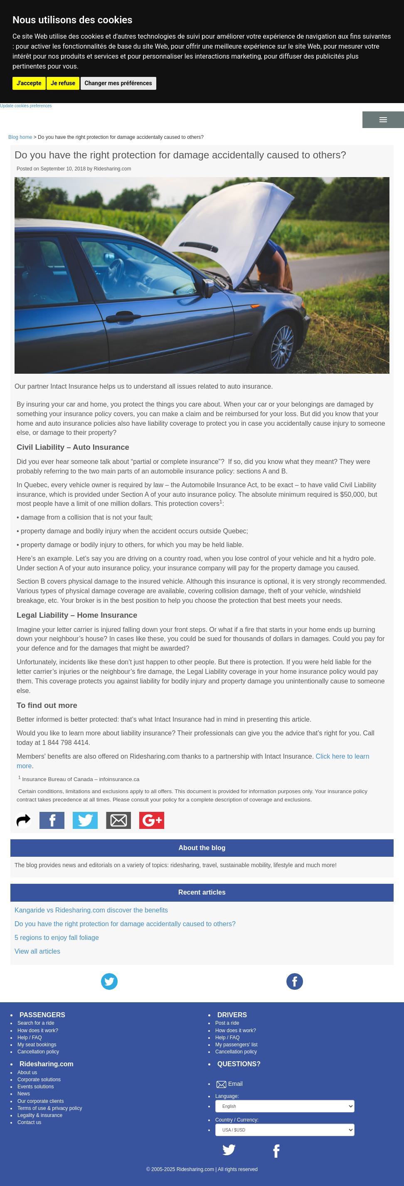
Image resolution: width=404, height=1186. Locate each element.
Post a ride (227, 1023)
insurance (51, 1115)
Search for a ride (35, 1023)
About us (27, 1072)
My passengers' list (236, 1045)
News (23, 1094)
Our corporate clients (40, 1101)
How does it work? (37, 1030)
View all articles (37, 951)
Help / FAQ (29, 1038)
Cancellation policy (38, 1052)
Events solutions (35, 1087)
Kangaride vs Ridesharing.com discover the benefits (91, 910)
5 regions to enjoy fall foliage (57, 937)
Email (235, 1083)
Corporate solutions (39, 1079)
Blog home (20, 137)
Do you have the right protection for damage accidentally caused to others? (125, 923)
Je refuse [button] (63, 83)
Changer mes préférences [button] (118, 83)
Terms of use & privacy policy (49, 1108)
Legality (25, 1115)
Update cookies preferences (26, 106)
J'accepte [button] (29, 83)
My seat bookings (36, 1045)
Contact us (29, 1122)
